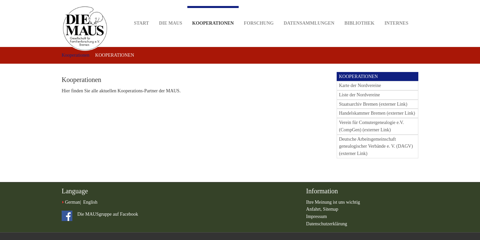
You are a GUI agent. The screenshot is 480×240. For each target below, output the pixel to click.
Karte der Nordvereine (360, 85)
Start (141, 13)
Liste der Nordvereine (359, 94)
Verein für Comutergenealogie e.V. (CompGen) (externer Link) (371, 126)
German (72, 202)
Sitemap (330, 209)
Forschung (258, 13)
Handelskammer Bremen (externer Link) (377, 113)
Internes (396, 13)
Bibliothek (359, 13)
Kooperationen (213, 16)
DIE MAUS (170, 13)
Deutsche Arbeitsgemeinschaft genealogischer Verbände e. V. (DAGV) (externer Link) (376, 146)
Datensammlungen (309, 13)
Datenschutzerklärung (326, 223)
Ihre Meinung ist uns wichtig (333, 202)
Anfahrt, (314, 209)
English (90, 202)
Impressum (316, 216)
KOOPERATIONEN (358, 76)
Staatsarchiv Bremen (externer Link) (373, 104)
